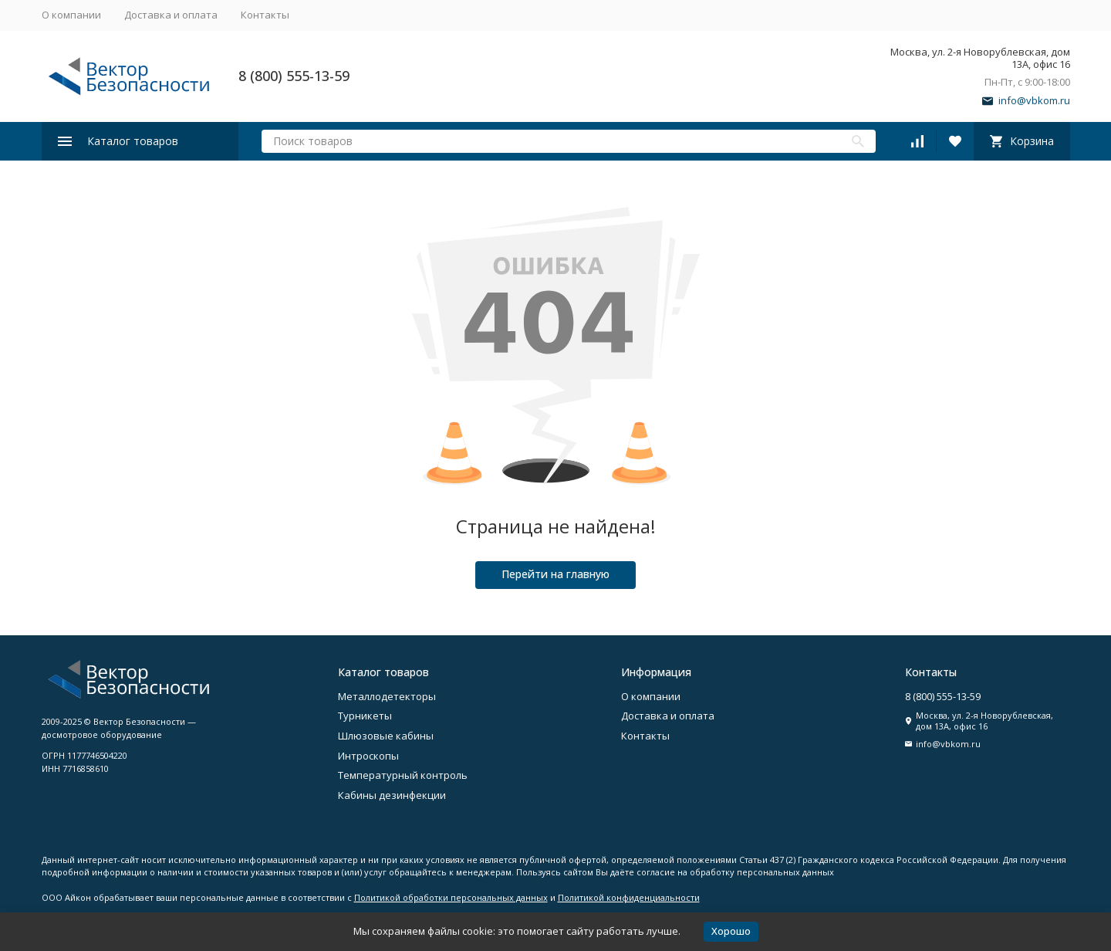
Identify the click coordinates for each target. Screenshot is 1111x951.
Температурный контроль (403, 775)
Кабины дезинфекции (392, 795)
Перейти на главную (555, 574)
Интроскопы (368, 756)
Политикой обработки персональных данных (451, 897)
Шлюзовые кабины (386, 736)
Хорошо (731, 931)
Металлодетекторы (387, 696)
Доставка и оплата (171, 15)
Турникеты (365, 716)
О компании (71, 15)
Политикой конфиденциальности (629, 897)
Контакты (265, 15)
